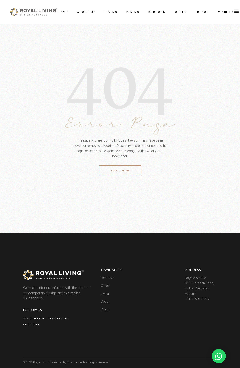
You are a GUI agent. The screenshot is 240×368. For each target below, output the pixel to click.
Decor (105, 301)
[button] (219, 356)
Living (105, 294)
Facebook (59, 318)
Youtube (31, 324)
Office (105, 286)
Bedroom (108, 278)
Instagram (34, 318)
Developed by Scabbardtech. (67, 362)
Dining (105, 309)
